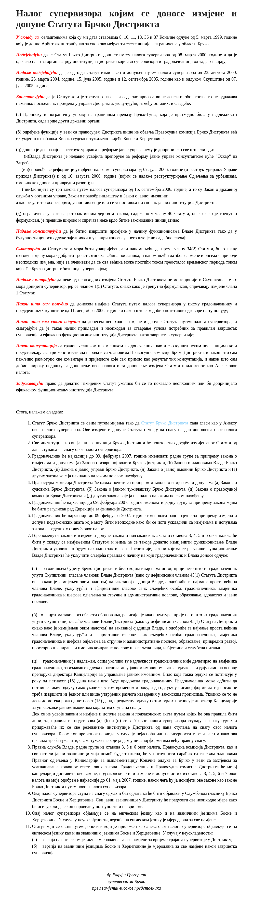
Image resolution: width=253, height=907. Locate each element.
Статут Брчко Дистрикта (164, 423)
